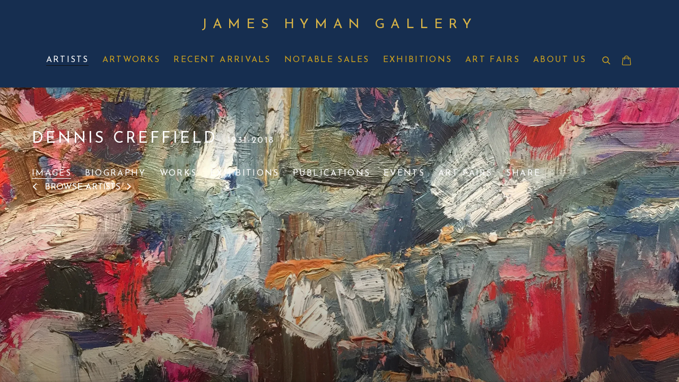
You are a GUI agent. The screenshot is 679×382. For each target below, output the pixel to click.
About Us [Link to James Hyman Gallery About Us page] (559, 60)
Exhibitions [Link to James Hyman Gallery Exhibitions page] (417, 60)
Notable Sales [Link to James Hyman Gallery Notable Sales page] (327, 60)
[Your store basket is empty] (626, 62)
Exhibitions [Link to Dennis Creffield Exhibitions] (244, 173)
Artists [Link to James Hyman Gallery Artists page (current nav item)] (67, 60)
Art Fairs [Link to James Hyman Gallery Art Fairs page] (492, 60)
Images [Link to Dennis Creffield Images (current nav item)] (52, 173)
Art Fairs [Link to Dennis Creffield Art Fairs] (465, 173)
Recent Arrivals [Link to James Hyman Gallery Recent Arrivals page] (222, 60)
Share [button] (523, 173)
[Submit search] (607, 61)
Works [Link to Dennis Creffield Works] (178, 173)
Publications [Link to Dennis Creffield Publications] (332, 173)
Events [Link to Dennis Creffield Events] (404, 173)
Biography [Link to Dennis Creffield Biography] (115, 173)
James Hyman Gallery (339, 24)
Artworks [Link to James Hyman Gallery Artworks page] (131, 60)
